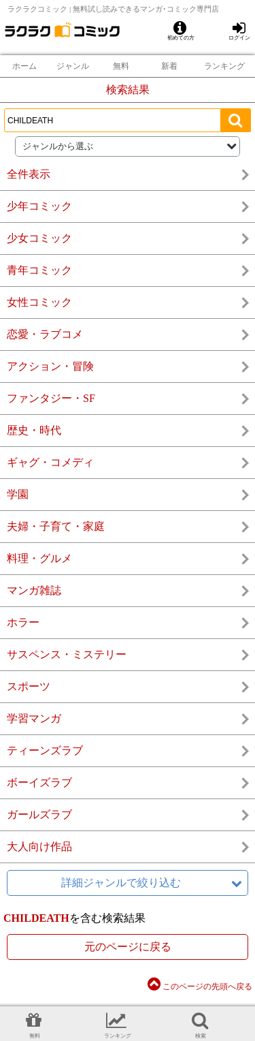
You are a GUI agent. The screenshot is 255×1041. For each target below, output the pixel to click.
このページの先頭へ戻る (200, 986)
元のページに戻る (127, 946)
